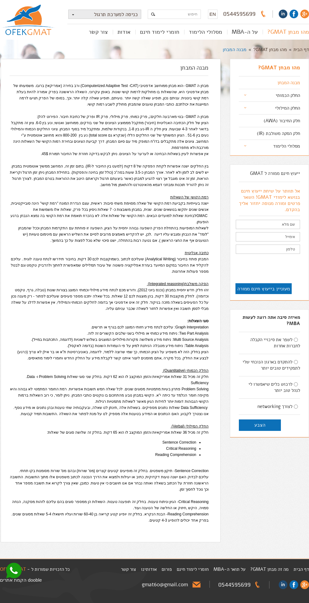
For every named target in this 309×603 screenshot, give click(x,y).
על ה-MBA (245, 32)
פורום (167, 569)
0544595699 (239, 14)
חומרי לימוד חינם (159, 32)
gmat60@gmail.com (165, 584)
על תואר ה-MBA (229, 569)
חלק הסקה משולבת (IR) (278, 133)
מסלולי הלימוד (205, 32)
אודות (123, 32)
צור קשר (98, 32)
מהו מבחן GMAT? (288, 32)
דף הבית (301, 49)
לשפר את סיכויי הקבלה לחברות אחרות (275, 342)
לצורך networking (277, 406)
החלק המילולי (287, 108)
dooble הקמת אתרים (21, 580)
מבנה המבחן (235, 49)
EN (213, 14)
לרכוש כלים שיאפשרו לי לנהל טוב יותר (274, 387)
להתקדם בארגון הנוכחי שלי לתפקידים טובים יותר (271, 365)
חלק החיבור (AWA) (282, 121)
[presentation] (253, 269)
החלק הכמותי (288, 95)
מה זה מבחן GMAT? (269, 569)
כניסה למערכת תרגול (103, 14)
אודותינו (149, 569)
